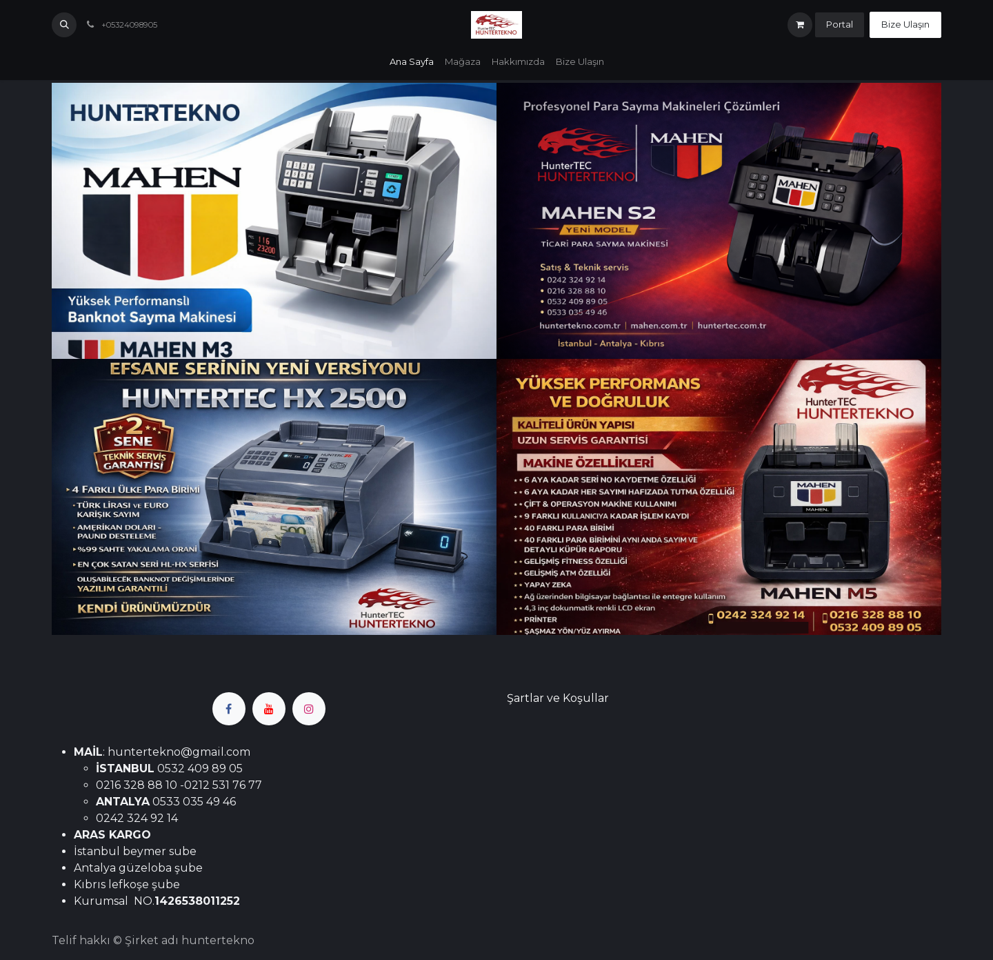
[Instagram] (308, 708)
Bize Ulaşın (905, 24)
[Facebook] (228, 708)
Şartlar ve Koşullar (558, 698)
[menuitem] (411, 62)
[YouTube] (268, 708)
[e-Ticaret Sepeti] (800, 24)
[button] (64, 24)
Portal (839, 24)
